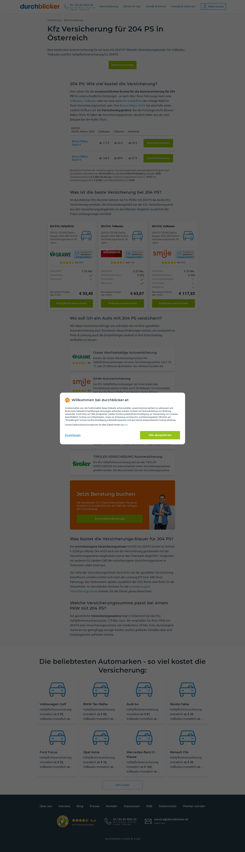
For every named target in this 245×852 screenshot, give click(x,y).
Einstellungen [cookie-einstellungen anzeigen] (73, 435)
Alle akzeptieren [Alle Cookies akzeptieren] (160, 435)
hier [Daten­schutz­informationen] (126, 424)
